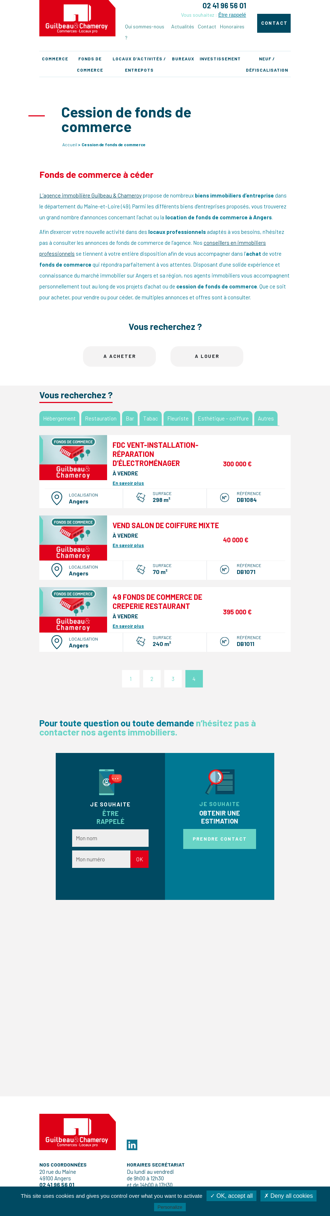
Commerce (55, 58)
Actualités (182, 26)
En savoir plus (128, 483)
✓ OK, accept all (231, 1196)
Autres (266, 418)
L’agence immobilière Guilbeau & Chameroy (90, 195)
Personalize (170, 1207)
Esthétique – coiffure (223, 418)
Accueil (69, 144)
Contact (207, 26)
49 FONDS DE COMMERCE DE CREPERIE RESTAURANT (157, 601)
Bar (130, 418)
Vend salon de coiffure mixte (166, 525)
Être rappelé (232, 15)
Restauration (101, 418)
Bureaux (183, 58)
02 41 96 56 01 (224, 5)
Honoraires (232, 26)
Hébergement (59, 418)
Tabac (150, 418)
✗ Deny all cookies (288, 1196)
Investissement (220, 58)
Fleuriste (178, 418)
